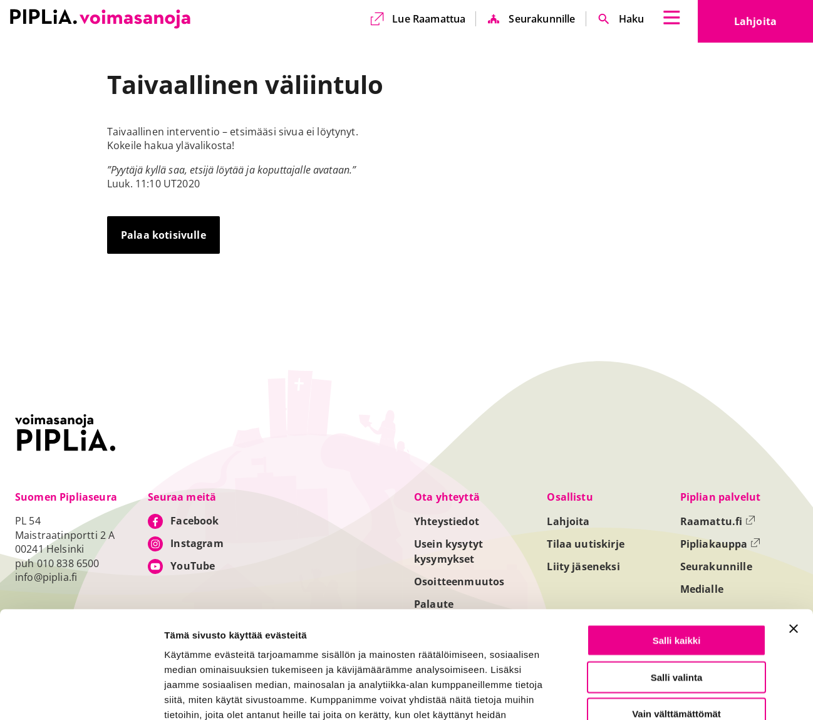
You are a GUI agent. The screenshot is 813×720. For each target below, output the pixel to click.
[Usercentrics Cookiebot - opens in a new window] (81, 695)
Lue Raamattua (428, 19)
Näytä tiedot (670, 696)
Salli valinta (677, 576)
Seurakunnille (542, 19)
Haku (632, 19)
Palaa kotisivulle (163, 235)
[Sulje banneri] (793, 528)
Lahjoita (773, 25)
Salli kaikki (677, 540)
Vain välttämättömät (676, 613)
